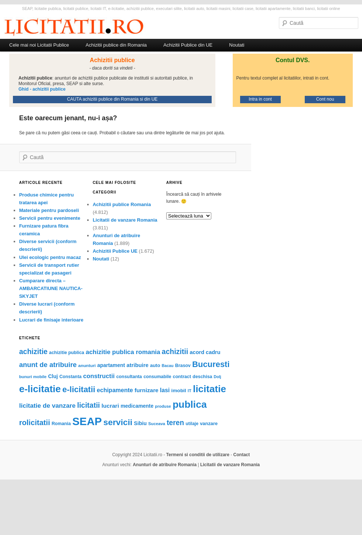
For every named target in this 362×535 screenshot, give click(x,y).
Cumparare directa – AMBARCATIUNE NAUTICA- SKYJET (51, 288)
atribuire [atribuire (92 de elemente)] (137, 365)
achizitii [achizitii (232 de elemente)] (175, 351)
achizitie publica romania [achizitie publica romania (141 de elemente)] (123, 352)
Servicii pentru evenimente (49, 218)
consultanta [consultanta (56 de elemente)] (129, 376)
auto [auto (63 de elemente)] (155, 365)
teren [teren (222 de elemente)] (175, 423)
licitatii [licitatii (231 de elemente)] (88, 405)
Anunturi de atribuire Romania (165, 464)
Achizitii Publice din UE (187, 45)
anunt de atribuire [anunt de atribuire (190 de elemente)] (48, 365)
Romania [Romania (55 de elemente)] (61, 423)
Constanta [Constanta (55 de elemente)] (70, 376)
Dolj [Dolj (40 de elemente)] (217, 376)
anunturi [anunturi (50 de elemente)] (87, 365)
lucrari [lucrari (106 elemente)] (110, 406)
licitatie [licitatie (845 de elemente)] (209, 388)
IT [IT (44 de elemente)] (189, 390)
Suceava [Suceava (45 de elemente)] (156, 423)
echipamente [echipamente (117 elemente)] (115, 390)
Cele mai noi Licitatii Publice (39, 45)
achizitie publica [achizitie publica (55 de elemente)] (66, 352)
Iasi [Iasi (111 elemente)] (165, 390)
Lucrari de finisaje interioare (51, 320)
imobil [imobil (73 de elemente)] (178, 390)
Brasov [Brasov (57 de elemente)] (183, 365)
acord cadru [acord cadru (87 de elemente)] (205, 352)
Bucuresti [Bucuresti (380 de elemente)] (210, 364)
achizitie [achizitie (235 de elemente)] (33, 351)
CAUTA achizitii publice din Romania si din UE (112, 99)
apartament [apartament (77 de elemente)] (111, 365)
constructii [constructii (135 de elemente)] (99, 376)
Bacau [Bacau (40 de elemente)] (168, 365)
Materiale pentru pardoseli (49, 210)
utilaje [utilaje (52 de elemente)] (192, 423)
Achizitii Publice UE (115, 251)
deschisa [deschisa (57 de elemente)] (202, 376)
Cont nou (325, 99)
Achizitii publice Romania (122, 204)
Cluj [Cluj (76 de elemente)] (53, 376)
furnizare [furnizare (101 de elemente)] (146, 390)
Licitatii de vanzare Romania (125, 220)
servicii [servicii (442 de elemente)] (118, 422)
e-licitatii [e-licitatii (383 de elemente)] (78, 389)
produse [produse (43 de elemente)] (163, 406)
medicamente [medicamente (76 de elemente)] (136, 406)
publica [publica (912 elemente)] (189, 404)
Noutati (236, 45)
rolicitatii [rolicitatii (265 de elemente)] (34, 422)
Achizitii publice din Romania (116, 45)
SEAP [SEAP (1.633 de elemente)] (87, 421)
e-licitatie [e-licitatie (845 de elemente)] (40, 388)
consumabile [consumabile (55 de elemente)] (157, 376)
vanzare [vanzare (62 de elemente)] (209, 423)
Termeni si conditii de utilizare (197, 454)
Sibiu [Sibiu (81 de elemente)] (140, 423)
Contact (241, 454)
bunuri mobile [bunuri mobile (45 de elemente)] (33, 376)
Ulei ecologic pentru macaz (50, 257)
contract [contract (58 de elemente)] (182, 376)
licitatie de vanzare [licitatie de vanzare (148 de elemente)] (47, 405)
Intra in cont (260, 99)
